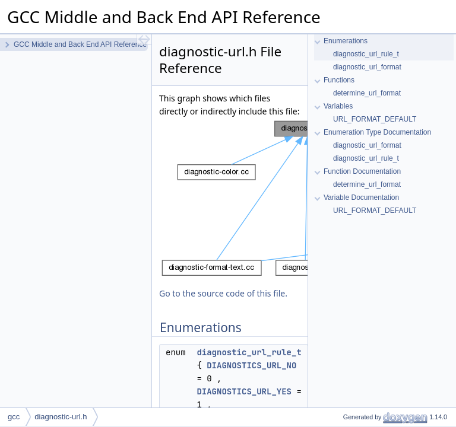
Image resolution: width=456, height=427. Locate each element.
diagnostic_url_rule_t (249, 352)
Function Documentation (362, 171)
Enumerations (346, 41)
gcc (14, 416)
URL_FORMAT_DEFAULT (374, 119)
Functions (339, 80)
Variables (338, 106)
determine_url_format (367, 93)
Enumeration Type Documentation (377, 132)
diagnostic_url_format (367, 67)
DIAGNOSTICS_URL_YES (244, 391)
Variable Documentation (361, 197)
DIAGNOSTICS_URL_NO (251, 365)
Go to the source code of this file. (223, 293)
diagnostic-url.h (60, 416)
